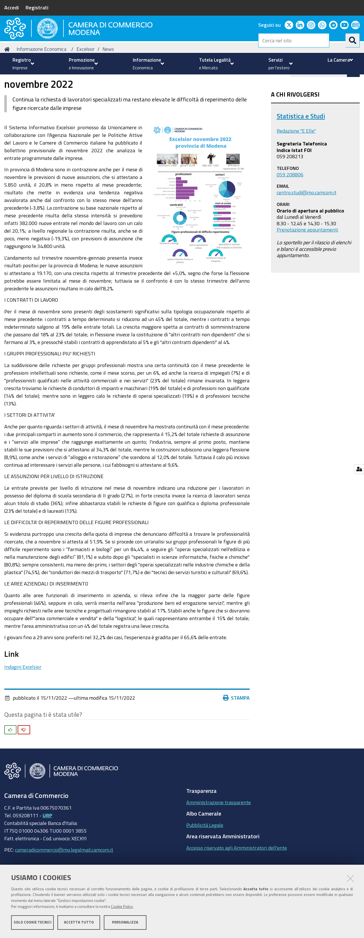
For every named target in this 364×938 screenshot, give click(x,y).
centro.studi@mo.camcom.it (306, 223)
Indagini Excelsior (23, 698)
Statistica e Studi (301, 147)
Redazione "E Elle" (296, 162)
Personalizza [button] (125, 923)
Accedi (11, 7)
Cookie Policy (122, 907)
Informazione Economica (41, 80)
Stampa (238, 729)
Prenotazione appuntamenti (307, 261)
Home (8, 80)
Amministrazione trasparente (218, 833)
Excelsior (85, 80)
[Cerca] (353, 40)
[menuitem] (23, 63)
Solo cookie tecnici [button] (32, 923)
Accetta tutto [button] (79, 923)
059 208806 (290, 205)
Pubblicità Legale (204, 856)
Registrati (37, 7)
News (108, 80)
